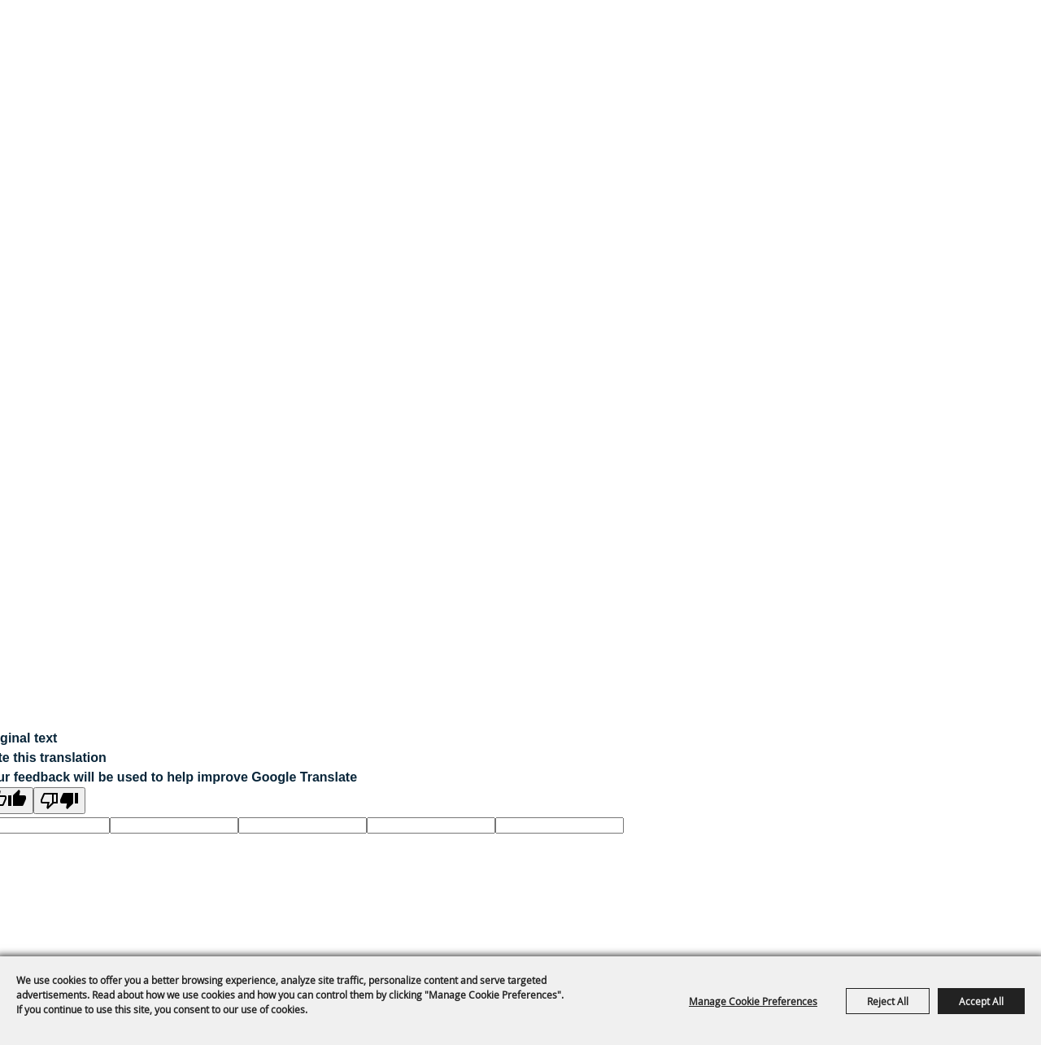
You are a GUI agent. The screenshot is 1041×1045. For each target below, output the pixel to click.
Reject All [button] (887, 1001)
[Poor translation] (59, 800)
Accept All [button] (981, 1001)
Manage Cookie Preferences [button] (753, 1001)
